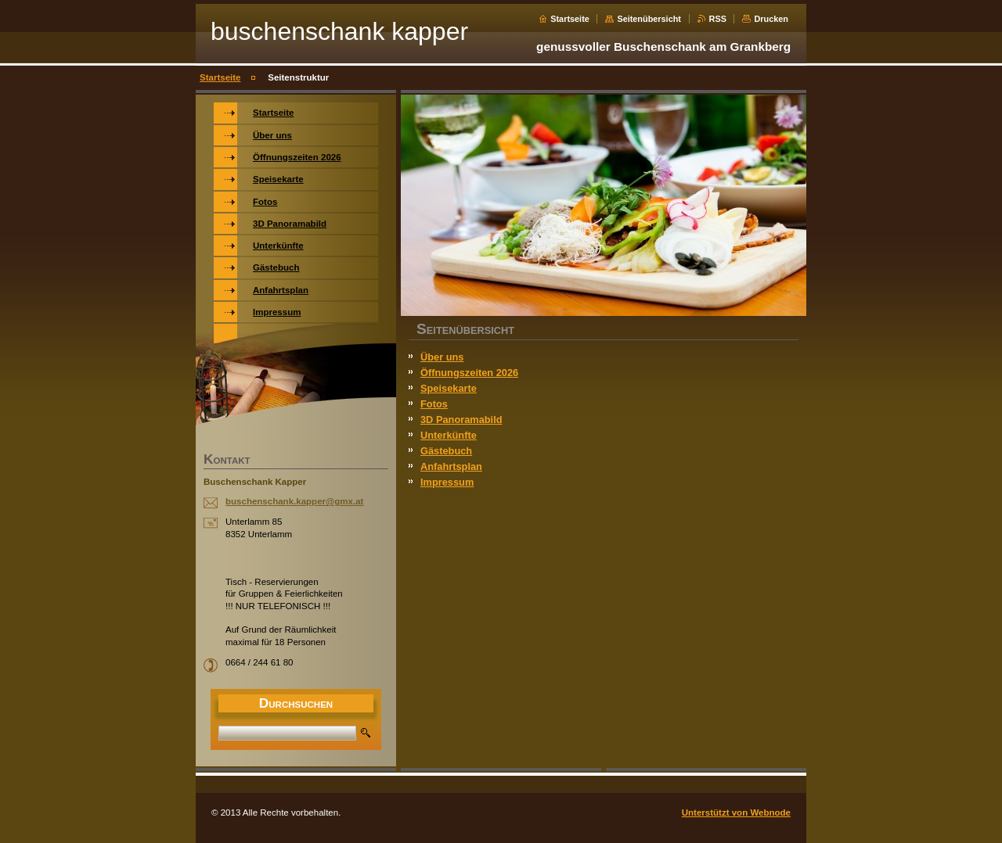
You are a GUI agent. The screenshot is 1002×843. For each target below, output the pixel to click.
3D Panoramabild (461, 419)
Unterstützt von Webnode (736, 812)
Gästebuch (446, 451)
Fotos (434, 404)
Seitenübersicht (649, 18)
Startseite (569, 18)
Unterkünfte (448, 435)
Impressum (447, 482)
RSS (717, 18)
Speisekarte (448, 388)
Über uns (441, 357)
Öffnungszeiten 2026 (469, 372)
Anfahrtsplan (451, 466)
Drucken (771, 18)
